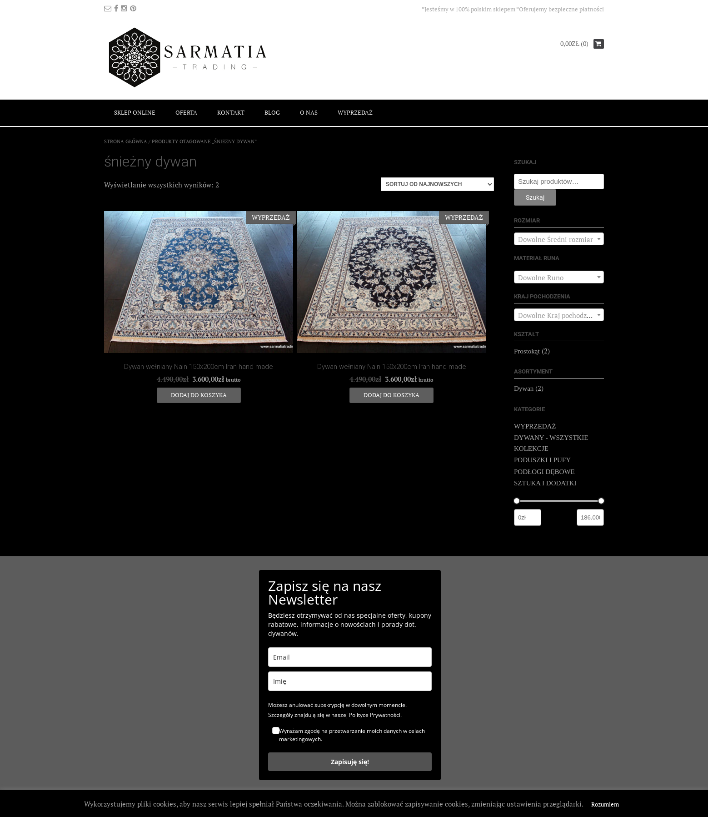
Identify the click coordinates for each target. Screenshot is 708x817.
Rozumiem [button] (605, 804)
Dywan (523, 388)
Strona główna (125, 141)
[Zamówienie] (437, 184)
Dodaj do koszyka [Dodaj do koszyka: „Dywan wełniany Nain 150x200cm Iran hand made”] (199, 395)
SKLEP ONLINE (134, 112)
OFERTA (186, 112)
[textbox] (558, 239)
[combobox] (559, 238)
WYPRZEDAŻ (355, 112)
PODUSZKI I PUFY (542, 460)
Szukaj (535, 197)
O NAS (309, 112)
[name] (350, 681)
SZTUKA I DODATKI (545, 483)
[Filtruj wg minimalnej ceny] (527, 517)
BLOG (272, 112)
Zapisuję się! (350, 761)
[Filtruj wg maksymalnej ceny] (590, 517)
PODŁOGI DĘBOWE (544, 471)
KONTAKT (230, 112)
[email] (350, 657)
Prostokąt (527, 351)
